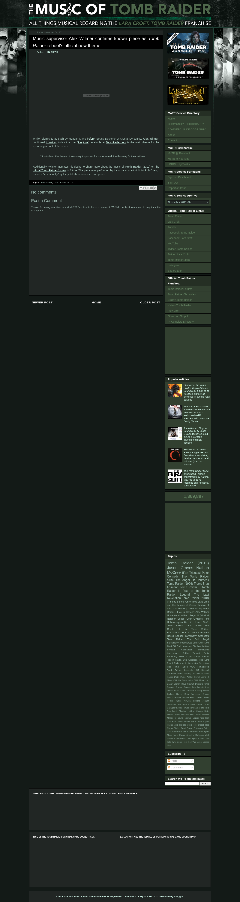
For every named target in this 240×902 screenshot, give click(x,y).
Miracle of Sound (175, 718)
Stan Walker (177, 732)
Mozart (196, 718)
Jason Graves (180, 568)
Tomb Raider (175, 216)
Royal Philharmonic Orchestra (182, 663)
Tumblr (172, 227)
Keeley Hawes (182, 708)
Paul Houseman (184, 646)
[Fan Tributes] (191, 572)
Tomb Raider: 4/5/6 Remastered (191, 666)
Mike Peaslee (202, 715)
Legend (185, 594)
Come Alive (187, 680)
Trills (169, 742)
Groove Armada (182, 697)
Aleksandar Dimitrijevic (195, 649)
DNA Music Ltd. (201, 680)
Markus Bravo (173, 715)
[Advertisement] (188, 350)
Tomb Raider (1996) (180, 583)
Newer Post (42, 302)
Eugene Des (190, 687)
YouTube (173, 243)
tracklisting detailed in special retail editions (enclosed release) (196, 457)
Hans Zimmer (196, 697)
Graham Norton (174, 694)
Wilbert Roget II (190, 615)
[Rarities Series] (175, 601)
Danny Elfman (173, 684)
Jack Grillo (198, 642)
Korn (192, 708)
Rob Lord (204, 660)
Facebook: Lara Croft (180, 238)
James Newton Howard (188, 701)
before (91, 138)
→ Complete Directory (181, 321)
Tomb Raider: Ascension (180, 670)
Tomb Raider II (190, 587)
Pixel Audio (198, 646)
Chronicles (191, 601)
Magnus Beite (202, 711)
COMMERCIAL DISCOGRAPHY (187, 129)
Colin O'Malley (195, 618)
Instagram (173, 265)
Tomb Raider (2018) (195, 598)
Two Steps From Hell (181, 742)
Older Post (150, 302)
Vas (194, 742)
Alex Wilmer (46, 182)
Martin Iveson (193, 625)
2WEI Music (179, 677)
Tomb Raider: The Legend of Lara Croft (191, 739)
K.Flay (197, 656)
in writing (51, 142)
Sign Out (173, 182)
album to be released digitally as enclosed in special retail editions (197, 392)
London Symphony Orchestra (192, 635)
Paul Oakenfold (179, 722)
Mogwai (187, 718)
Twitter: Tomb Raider (180, 248)
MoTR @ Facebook (179, 153)
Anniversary (173, 653)
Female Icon (203, 687)
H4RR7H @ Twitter (179, 164)
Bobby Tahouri (191, 653)
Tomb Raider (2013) (63, 182)
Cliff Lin (177, 680)
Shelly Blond (180, 728)
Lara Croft (173, 221)
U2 (197, 670)
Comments (175, 767)
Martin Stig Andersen (187, 660)
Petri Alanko (191, 722)
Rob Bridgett (198, 725)
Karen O (200, 704)
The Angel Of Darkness (192, 580)
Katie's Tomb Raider (179, 305)
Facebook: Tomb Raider (182, 232)
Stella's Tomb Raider (180, 299)
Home (96, 302)
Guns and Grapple (178, 316)
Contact (172, 140)
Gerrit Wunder (187, 691)
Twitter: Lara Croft (178, 254)
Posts (172, 760)
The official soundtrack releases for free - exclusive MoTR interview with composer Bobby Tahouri (197, 414)
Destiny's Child (202, 684)
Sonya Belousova (195, 728)
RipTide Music (185, 725)
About (171, 134)
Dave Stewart (188, 684)
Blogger (178, 896)
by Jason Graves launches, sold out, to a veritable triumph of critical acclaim (196, 435)
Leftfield (191, 711)
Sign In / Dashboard (179, 177)
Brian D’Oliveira (190, 632)
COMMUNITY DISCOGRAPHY (186, 124)
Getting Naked (202, 691)
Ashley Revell (193, 677)
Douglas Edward (174, 687)
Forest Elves (173, 691)
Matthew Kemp (188, 715)
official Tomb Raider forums (49, 170)
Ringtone (83, 142)
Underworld (173, 615)
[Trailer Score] (194, 608)
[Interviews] (186, 642)
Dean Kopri (185, 656)
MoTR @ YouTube (178, 158)
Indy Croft (173, 310)
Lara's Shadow (179, 711)
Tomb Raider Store (179, 259)
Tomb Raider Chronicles (182, 294)
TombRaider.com (116, 142)
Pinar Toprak (203, 722)
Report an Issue (177, 188)
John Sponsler (188, 704)
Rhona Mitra (172, 725)
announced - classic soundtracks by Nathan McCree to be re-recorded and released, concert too (196, 478)
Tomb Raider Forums (180, 288)
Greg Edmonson (192, 694)
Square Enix (175, 270)
